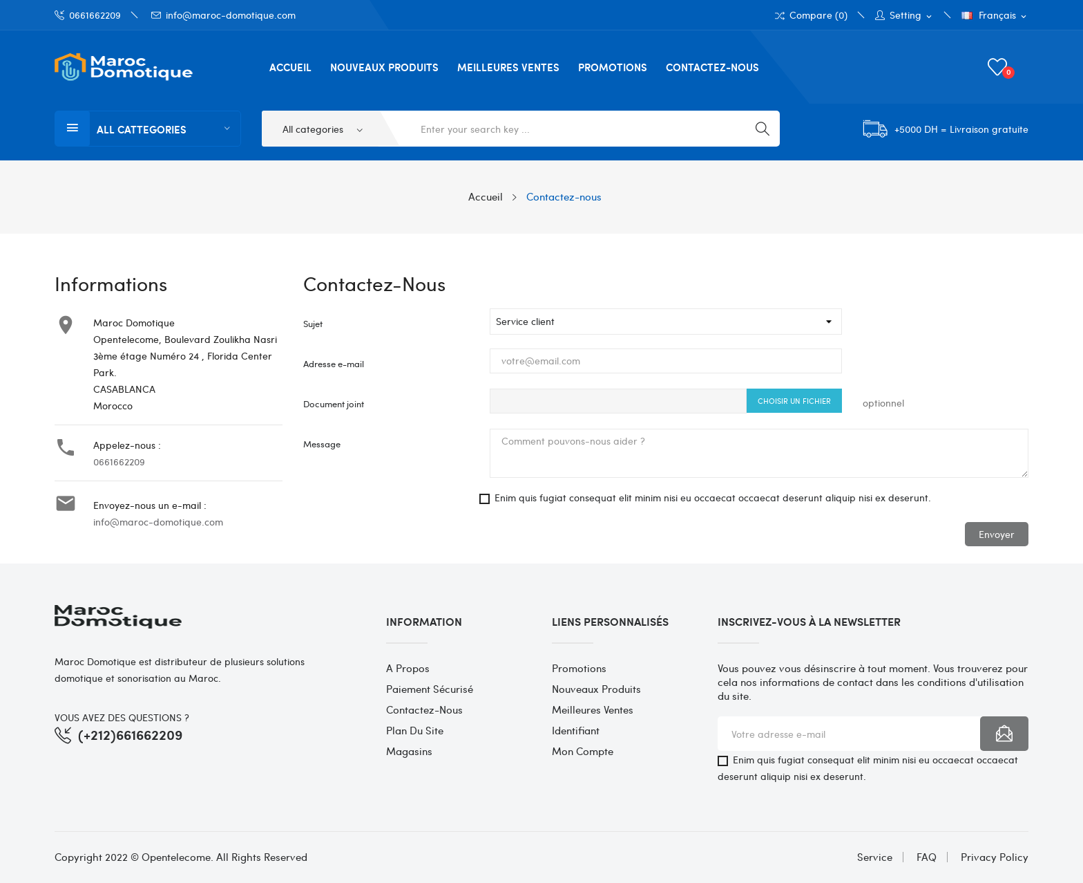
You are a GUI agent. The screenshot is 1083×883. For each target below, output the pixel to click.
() (999, 67)
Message (322, 443)
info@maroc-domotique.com (223, 15)
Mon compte (582, 751)
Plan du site (414, 730)
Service (874, 857)
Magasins (409, 751)
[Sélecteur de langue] (994, 15)
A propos (408, 668)
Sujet (313, 323)
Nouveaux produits (596, 689)
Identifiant (576, 730)
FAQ (927, 857)
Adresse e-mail (333, 363)
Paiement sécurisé (429, 689)
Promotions (579, 668)
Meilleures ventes (592, 709)
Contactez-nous (424, 709)
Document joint (333, 403)
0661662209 (88, 15)
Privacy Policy (994, 857)
